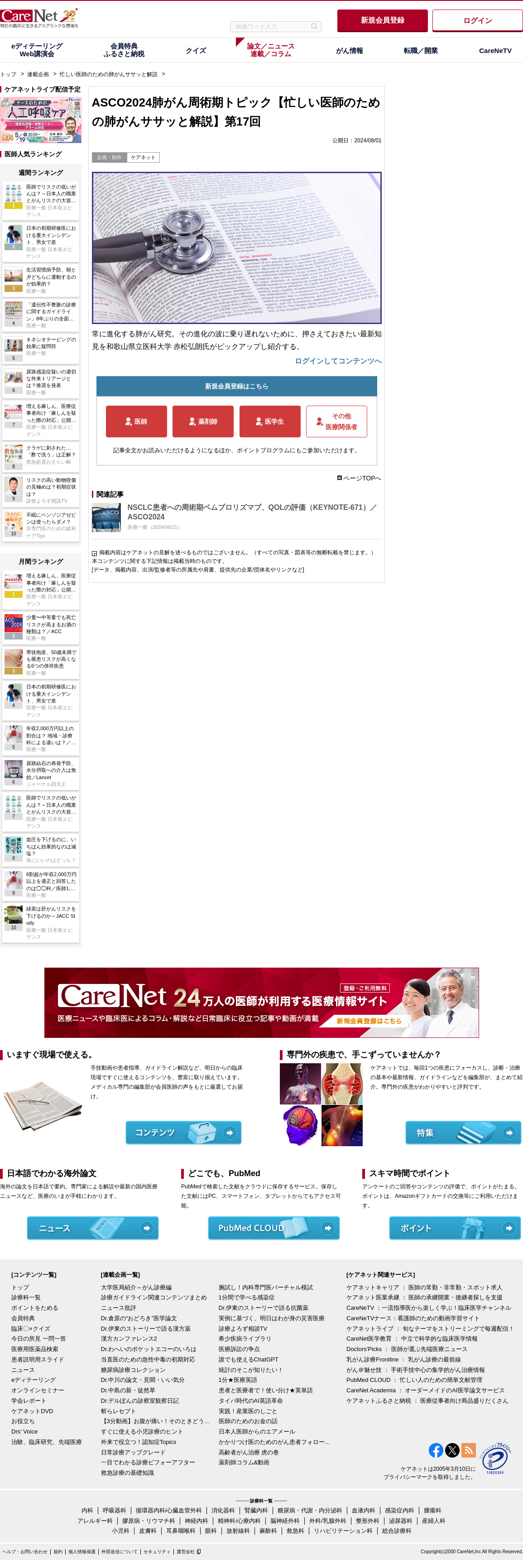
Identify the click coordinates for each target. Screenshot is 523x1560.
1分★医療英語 (238, 1379)
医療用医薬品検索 (34, 1349)
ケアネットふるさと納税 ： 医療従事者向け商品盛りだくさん (427, 1400)
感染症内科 (399, 1510)
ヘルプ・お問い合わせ (25, 1551)
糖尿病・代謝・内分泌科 (310, 1510)
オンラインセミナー (37, 1390)
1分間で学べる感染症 (247, 1297)
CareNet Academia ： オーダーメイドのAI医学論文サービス (425, 1390)
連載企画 (38, 74)
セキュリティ (157, 1551)
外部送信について (119, 1551)
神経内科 (196, 1520)
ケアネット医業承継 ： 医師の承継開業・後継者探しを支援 (424, 1297)
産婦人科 (434, 1520)
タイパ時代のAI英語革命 (251, 1400)
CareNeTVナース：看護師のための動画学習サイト (413, 1318)
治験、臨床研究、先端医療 (46, 1442)
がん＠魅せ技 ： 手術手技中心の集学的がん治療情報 (415, 1369)
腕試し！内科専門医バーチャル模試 (266, 1287)
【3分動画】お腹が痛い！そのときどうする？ (157, 1421)
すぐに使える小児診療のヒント (142, 1431)
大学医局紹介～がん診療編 (136, 1287)
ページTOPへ (362, 478)
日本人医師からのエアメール (257, 1431)
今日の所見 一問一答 (38, 1338)
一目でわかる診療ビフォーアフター (148, 1462)
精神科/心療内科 (239, 1520)
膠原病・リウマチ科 (148, 1520)
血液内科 (363, 1510)
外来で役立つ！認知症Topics (139, 1442)
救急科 (295, 1530)
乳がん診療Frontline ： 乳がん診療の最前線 (403, 1359)
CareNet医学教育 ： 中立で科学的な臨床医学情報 (412, 1338)
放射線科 (238, 1530)
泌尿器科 (401, 1520)
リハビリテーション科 (343, 1530)
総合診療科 (397, 1530)
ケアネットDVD (32, 1411)
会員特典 (23, 1318)
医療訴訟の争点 (239, 1349)
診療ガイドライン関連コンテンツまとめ (154, 1297)
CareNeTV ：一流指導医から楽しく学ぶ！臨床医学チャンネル (428, 1307)
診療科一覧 (26, 1297)
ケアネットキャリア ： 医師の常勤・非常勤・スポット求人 (424, 1287)
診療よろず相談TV (243, 1328)
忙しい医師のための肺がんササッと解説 (109, 74)
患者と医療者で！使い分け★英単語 (266, 1390)
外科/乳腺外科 (327, 1520)
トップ (8, 74)
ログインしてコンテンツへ (338, 361)
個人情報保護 (82, 1551)
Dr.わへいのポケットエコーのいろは (149, 1349)
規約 (57, 1551)
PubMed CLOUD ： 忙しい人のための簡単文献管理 (414, 1379)
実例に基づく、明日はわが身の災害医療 (272, 1318)
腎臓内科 (256, 1510)
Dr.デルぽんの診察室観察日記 (140, 1400)
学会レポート (29, 1400)
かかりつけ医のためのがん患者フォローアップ (275, 1442)
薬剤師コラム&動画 (244, 1462)
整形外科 (367, 1520)
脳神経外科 (285, 1520)
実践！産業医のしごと (248, 1411)
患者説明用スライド (37, 1359)
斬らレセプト (118, 1411)
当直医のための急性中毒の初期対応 (148, 1359)
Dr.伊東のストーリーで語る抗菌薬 (264, 1307)
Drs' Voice (24, 1431)
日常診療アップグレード (133, 1452)
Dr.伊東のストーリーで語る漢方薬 (146, 1328)
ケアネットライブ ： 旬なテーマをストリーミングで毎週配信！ (430, 1328)
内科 (87, 1510)
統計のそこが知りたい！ (251, 1369)
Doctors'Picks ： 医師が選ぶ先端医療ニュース (407, 1349)
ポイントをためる (34, 1307)
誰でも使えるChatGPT (248, 1359)
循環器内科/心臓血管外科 (169, 1510)
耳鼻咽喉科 (181, 1530)
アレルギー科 (95, 1520)
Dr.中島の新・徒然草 (128, 1390)
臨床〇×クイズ (30, 1328)
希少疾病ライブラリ (245, 1338)
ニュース (23, 1369)
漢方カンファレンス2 (129, 1338)
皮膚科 (148, 1530)
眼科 (211, 1530)
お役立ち (23, 1421)
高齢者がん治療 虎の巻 (249, 1452)
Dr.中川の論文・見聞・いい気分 (143, 1379)
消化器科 (223, 1510)
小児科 (121, 1530)
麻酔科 (268, 1530)
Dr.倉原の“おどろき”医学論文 (139, 1318)
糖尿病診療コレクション (133, 1369)
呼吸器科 (114, 1510)
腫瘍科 (432, 1510)
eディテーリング (33, 1379)
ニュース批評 (118, 1307)
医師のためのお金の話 (248, 1421)
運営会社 (186, 1551)
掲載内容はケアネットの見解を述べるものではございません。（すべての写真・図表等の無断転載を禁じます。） (237, 552)
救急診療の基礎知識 (127, 1472)
